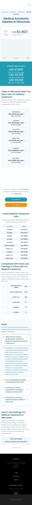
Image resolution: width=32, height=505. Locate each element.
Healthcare (21, 12)
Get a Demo (16, 205)
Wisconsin (13, 12)
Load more (16, 447)
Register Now (16, 199)
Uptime (16, 480)
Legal (16, 473)
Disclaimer (16, 476)
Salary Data (4, 12)
